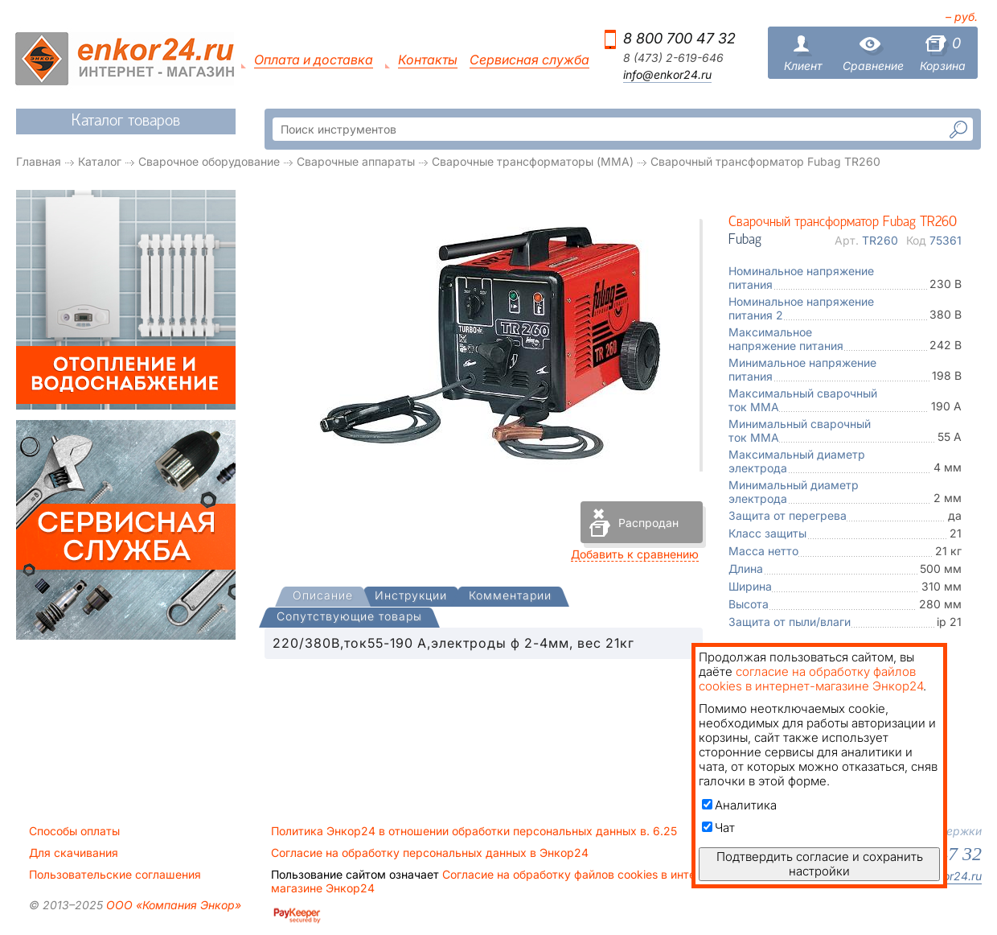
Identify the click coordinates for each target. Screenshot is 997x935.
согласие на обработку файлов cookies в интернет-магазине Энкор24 (811, 679)
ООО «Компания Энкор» (172, 905)
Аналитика (739, 805)
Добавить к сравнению (635, 554)
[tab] (323, 597)
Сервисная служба (529, 60)
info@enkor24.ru (667, 74)
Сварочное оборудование (209, 161)
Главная (38, 161)
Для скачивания (73, 852)
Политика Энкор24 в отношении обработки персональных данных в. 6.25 (474, 831)
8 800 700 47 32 (679, 38)
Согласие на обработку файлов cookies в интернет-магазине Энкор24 (498, 881)
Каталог (99, 161)
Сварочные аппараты (356, 161)
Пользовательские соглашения (115, 874)
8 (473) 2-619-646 (673, 57)
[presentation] (323, 597)
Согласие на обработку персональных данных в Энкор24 (430, 852)
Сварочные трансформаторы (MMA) (533, 161)
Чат (718, 827)
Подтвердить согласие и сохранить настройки (819, 864)
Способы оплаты (74, 831)
